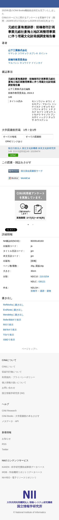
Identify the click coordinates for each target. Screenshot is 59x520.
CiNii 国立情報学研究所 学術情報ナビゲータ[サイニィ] (14, 4)
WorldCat (25, 178)
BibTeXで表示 (10, 329)
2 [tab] (34, 224)
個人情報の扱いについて (14, 382)
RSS (4, 444)
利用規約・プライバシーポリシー (18, 377)
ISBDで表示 (9, 339)
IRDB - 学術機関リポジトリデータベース (22, 472)
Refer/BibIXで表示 (12, 319)
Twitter (5, 449)
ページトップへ (29, 349)
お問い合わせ (8, 387)
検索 (47, 4)
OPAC (13, 155)
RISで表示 (8, 324)
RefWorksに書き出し (13, 304)
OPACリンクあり (12, 141)
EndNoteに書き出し (13, 310)
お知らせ (6, 438)
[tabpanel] (31, 205)
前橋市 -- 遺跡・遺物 (41, 291)
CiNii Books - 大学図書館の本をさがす (20, 416)
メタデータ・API (10, 421)
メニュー (55, 4)
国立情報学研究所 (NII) (13, 393)
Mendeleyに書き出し (13, 314)
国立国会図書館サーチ (32, 171)
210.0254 (44, 276)
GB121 (42, 281)
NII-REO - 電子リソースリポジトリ (19, 477)
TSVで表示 (8, 334)
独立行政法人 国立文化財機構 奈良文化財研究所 (32, 148)
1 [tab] (29, 224)
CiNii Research (9, 410)
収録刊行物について (12, 372)
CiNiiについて (8, 366)
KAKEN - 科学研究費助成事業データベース (23, 467)
